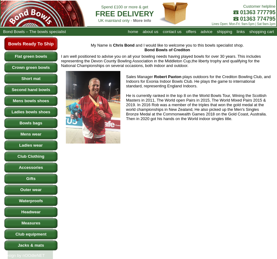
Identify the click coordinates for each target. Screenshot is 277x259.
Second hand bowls (31, 89)
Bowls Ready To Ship (31, 43)
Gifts (30, 178)
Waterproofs (31, 200)
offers (191, 31)
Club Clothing (31, 156)
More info (142, 20)
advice (207, 31)
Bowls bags (30, 123)
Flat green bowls (31, 56)
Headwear (31, 212)
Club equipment (30, 234)
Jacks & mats (31, 245)
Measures (31, 223)
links (241, 31)
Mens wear (30, 134)
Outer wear (31, 189)
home (133, 31)
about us (150, 31)
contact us (172, 31)
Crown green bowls (31, 67)
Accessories (31, 167)
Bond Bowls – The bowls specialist (34, 31)
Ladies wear (30, 145)
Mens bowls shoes (31, 100)
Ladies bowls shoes (31, 112)
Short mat (30, 78)
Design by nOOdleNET (24, 255)
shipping (224, 31)
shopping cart (261, 31)
